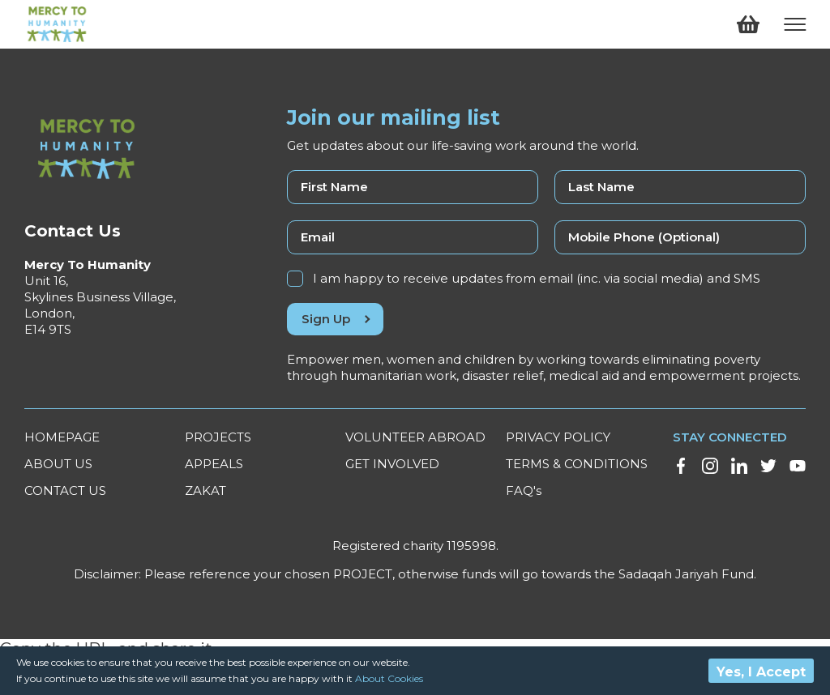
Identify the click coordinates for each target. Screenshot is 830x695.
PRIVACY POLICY (558, 437)
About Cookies (389, 678)
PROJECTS (218, 437)
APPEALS (214, 463)
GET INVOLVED (392, 463)
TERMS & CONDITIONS (577, 463)
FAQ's (523, 490)
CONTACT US (65, 490)
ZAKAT (205, 490)
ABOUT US (58, 463)
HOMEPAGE (62, 437)
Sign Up (335, 318)
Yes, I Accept (761, 672)
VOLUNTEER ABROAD (415, 437)
